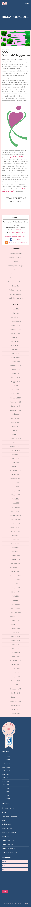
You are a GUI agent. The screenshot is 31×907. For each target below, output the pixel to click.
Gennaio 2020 (15, 559)
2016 (7, 792)
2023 (8, 767)
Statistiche (15, 286)
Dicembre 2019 (16, 563)
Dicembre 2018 (16, 612)
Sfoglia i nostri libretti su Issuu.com (18, 242)
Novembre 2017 (15, 661)
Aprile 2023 (15, 426)
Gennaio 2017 (15, 681)
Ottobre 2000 (15, 697)
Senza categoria (15, 278)
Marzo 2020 (16, 551)
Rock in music (15, 274)
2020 (8, 777)
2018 (8, 785)
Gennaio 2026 (15, 317)
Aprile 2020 (15, 547)
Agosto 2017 (16, 669)
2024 (8, 763)
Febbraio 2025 (15, 357)
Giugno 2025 (15, 341)
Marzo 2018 (15, 648)
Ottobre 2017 (15, 665)
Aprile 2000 (15, 709)
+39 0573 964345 (17, 230)
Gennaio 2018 (15, 657)
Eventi (15, 261)
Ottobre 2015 (15, 693)
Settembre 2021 (15, 479)
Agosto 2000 (15, 705)
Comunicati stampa (15, 253)
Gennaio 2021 (15, 511)
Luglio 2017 (15, 673)
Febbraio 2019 (15, 604)
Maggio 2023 (15, 422)
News (15, 270)
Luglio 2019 (15, 584)
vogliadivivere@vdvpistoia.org (17, 232)
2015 (7, 795)
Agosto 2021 (16, 483)
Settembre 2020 (15, 527)
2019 (8, 781)
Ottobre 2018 (15, 620)
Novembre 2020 (15, 519)
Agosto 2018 (15, 628)
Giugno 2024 (15, 378)
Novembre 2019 (15, 568)
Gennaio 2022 (15, 467)
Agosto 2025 (15, 333)
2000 (8, 799)
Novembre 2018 (15, 616)
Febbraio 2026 (15, 313)
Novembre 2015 (15, 689)
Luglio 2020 (16, 535)
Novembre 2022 (15, 438)
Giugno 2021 (15, 491)
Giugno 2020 (15, 539)
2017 (8, 788)
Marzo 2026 (15, 309)
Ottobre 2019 (15, 572)
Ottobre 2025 (15, 325)
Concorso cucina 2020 (15, 257)
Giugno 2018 (15, 636)
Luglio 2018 (15, 632)
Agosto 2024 (15, 369)
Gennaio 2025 (15, 361)
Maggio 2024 (15, 382)
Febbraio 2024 (15, 394)
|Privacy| (15, 903)
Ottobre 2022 (15, 442)
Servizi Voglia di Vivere (15, 282)
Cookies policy (23, 903)
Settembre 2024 (15, 365)
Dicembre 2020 (15, 515)
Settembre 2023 (15, 410)
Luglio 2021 (15, 487)
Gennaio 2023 (15, 434)
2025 (8, 760)
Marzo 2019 (15, 600)
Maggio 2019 (15, 592)
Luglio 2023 (16, 414)
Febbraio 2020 (15, 555)
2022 (8, 770)
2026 (8, 756)
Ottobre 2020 (15, 523)
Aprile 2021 (15, 499)
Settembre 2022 (15, 446)
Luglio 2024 (16, 373)
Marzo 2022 (16, 458)
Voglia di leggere (15, 294)
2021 (8, 774)
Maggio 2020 (15, 543)
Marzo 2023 (16, 430)
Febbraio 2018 (15, 652)
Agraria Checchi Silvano (17, 157)
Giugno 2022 (15, 450)
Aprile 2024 (15, 386)
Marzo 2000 (16, 713)
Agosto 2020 (15, 531)
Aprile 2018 (15, 644)
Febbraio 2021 (15, 507)
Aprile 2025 (15, 349)
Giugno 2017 (15, 677)
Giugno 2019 (15, 588)
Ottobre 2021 (15, 475)
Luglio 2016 (15, 685)
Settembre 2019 (15, 576)
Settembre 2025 (15, 329)
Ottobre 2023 (15, 406)
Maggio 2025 (15, 345)
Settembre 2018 (15, 624)
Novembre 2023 (15, 402)
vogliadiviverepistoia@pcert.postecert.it (15, 236)
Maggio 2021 (15, 495)
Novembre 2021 (15, 471)
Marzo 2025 (15, 353)
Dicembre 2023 (15, 398)
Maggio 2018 (15, 640)
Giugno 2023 (15, 418)
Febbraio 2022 (15, 462)
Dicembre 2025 (15, 321)
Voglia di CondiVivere (15, 290)
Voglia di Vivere (17, 239)
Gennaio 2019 (15, 608)
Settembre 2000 (15, 701)
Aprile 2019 (15, 596)
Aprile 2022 (15, 454)
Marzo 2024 (16, 390)
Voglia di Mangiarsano (15, 298)
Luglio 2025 (15, 337)
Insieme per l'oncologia (15, 266)
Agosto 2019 (16, 580)
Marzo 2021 (15, 503)
